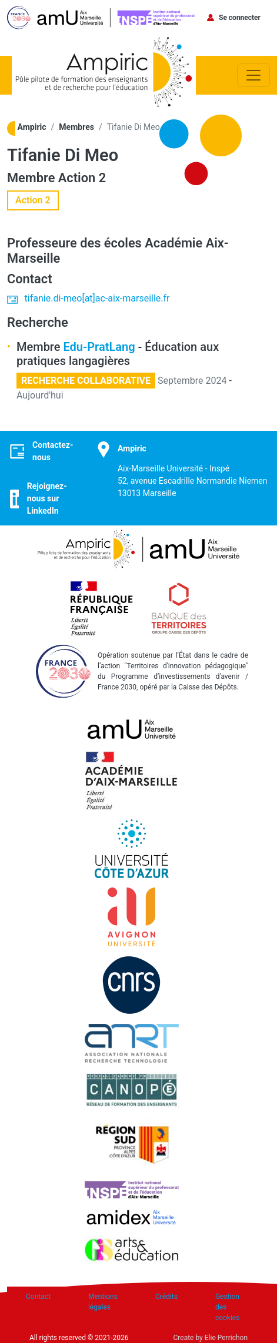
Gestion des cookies (227, 1307)
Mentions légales (103, 1301)
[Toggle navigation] (253, 75)
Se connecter (240, 18)
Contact (38, 1296)
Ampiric (32, 127)
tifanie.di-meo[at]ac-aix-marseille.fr (97, 298)
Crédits (166, 1296)
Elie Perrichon (226, 1338)
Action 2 (82, 177)
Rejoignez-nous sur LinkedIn (47, 498)
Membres (76, 127)
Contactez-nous (52, 451)
